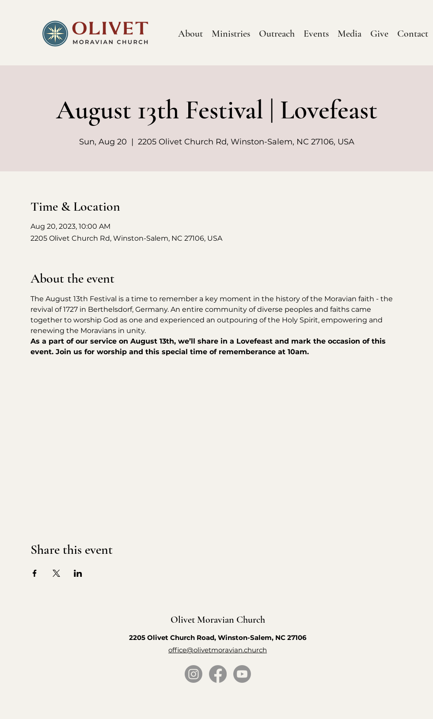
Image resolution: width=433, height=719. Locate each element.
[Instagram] (193, 674)
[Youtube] (242, 674)
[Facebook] (218, 674)
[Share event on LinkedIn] (78, 573)
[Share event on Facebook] (34, 573)
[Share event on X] (56, 573)
